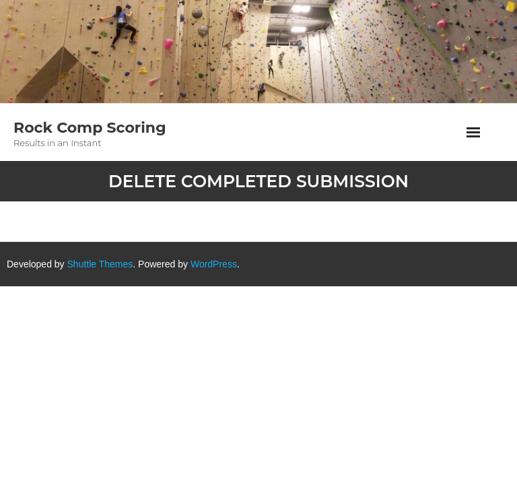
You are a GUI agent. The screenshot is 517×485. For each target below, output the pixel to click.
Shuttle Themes (100, 264)
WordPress (214, 264)
